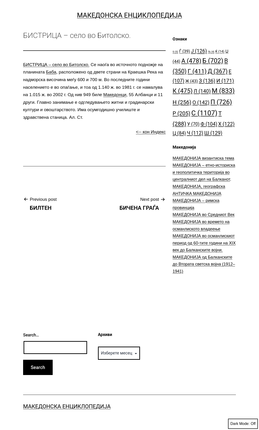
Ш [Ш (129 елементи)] (213, 133)
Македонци (114, 94)
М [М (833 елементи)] (223, 91)
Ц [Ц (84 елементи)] (179, 133)
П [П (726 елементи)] (221, 102)
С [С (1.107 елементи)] (204, 113)
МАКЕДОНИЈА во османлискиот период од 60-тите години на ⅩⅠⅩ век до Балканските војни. (204, 243)
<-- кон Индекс (151, 131)
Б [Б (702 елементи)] (212, 60)
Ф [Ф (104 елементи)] (209, 124)
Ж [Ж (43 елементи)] (191, 81)
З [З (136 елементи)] (207, 81)
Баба (51, 72)
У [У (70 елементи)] (193, 124)
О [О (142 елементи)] (201, 102)
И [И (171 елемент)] (225, 81)
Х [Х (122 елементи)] (226, 124)
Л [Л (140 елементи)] (202, 91)
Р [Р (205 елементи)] (181, 113)
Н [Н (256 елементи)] (182, 102)
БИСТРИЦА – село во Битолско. (56, 64)
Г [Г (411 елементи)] (197, 71)
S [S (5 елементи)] (175, 51)
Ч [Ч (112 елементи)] (195, 133)
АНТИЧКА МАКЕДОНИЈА (197, 193)
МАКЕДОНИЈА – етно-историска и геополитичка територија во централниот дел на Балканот (204, 172)
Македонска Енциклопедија (129, 15)
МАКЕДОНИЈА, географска (199, 186)
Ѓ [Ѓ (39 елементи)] (184, 51)
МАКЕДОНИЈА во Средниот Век (204, 214)
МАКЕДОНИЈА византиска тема (203, 158)
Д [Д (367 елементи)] (218, 71)
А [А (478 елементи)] (191, 60)
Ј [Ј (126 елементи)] (199, 51)
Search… (31, 334)
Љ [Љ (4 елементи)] (211, 51)
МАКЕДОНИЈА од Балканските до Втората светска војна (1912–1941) (204, 264)
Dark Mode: (243, 424)
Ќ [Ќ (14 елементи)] (219, 52)
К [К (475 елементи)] (182, 90)
